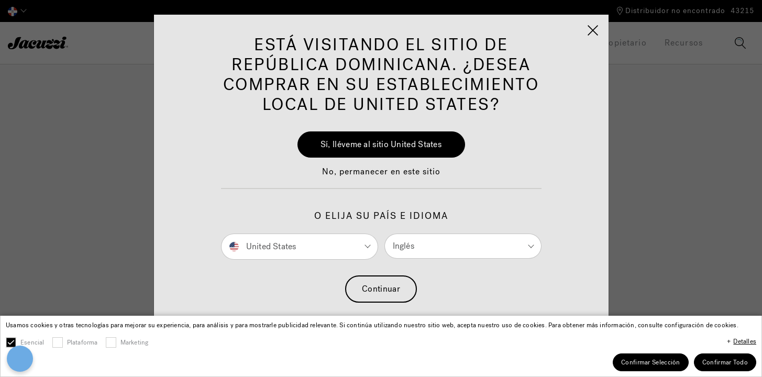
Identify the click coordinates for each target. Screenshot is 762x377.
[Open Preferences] (15, 359)
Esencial (32, 342)
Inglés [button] (403, 245)
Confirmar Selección (650, 362)
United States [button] (262, 245)
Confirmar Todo (725, 362)
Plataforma (82, 342)
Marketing (134, 342)
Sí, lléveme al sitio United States (381, 144)
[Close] (593, 30)
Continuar (381, 288)
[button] (381, 177)
